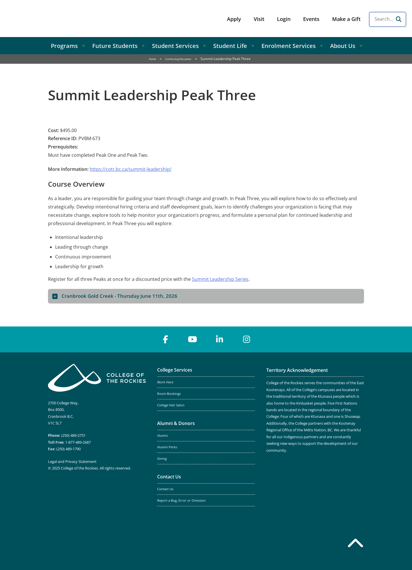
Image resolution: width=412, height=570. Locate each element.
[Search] (398, 19)
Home (152, 59)
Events (311, 19)
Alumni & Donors (176, 423)
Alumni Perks (167, 447)
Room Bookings (169, 394)
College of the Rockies (50, 18)
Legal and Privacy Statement (72, 461)
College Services (174, 370)
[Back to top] (355, 544)
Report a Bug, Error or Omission (181, 500)
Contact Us (169, 477)
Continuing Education (178, 59)
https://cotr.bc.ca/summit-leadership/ (131, 169)
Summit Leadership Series (220, 279)
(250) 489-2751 (73, 435)
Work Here (165, 382)
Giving (162, 459)
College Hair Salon (170, 405)
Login (283, 19)
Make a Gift (346, 19)
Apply (234, 19)
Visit (259, 19)
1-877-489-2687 (78, 442)
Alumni (162, 436)
